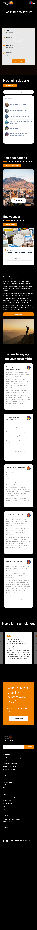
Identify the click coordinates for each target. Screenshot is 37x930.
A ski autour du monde (9, 766)
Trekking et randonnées (10, 763)
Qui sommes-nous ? (9, 798)
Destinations (7, 800)
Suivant (27, 140)
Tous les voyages (10, 85)
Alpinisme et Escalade (9, 769)
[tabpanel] (18, 187)
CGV (4, 779)
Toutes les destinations (12, 165)
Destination (9, 38)
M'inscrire (29, 746)
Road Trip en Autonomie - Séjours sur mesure (16, 758)
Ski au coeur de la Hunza (18, 105)
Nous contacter (18, 718)
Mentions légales (8, 782)
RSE (4, 788)
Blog (4, 809)
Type (7, 30)
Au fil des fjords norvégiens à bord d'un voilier (21, 122)
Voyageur (9, 53)
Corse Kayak (14, 128)
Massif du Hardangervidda (18, 110)
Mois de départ (11, 45)
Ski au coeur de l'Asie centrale (19, 116)
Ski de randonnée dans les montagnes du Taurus (18, 134)
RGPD (4, 785)
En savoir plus (18, 314)
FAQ (4, 806)
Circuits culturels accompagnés (12, 761)
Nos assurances (7, 803)
